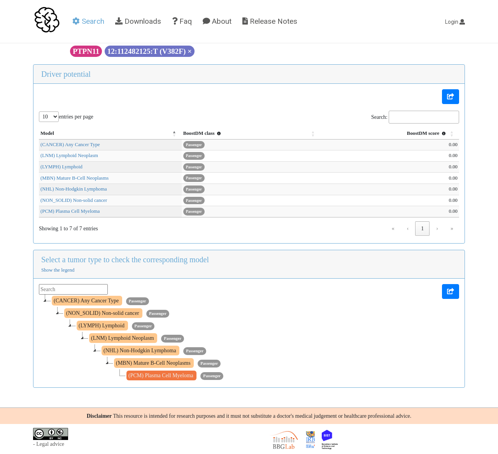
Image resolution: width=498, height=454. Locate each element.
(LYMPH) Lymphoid (61, 167)
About (217, 21)
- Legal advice (48, 444)
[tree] (249, 338)
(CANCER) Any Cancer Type (70, 144)
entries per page (76, 117)
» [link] (452, 228)
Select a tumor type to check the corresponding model (125, 259)
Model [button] (47, 133)
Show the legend (57, 270)
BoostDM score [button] (427, 133)
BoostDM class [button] (229, 133)
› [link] (437, 228)
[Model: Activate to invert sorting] (123, 133)
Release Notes (269, 21)
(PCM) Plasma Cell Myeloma (70, 211)
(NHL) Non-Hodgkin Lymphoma (73, 189)
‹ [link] (408, 228)
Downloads (138, 21)
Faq (182, 21)
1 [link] (422, 228)
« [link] (393, 228)
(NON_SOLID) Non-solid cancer (73, 200)
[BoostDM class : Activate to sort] (269, 133)
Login (455, 22)
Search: (379, 117)
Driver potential (66, 74)
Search (88, 21)
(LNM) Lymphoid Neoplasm (69, 155)
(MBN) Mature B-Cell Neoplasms (74, 178)
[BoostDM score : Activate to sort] (395, 133)
